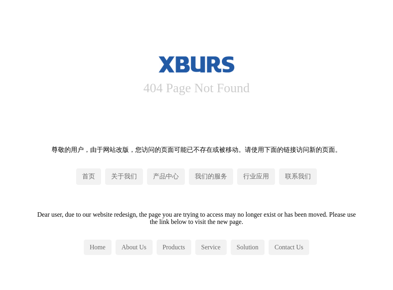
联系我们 (298, 176)
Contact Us (289, 247)
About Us (134, 247)
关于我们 (124, 176)
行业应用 (256, 176)
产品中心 (166, 176)
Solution (248, 247)
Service (211, 247)
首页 (88, 176)
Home (97, 247)
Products (174, 247)
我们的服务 (211, 176)
